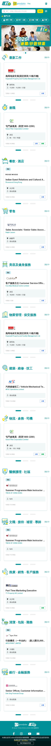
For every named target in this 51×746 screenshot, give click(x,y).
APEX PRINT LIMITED (13, 643)
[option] (25, 79)
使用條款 (25, 740)
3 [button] (33, 100)
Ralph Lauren (10, 232)
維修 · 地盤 (33, 20)
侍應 (44, 20)
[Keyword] (22, 11)
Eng (29, 4)
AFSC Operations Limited (15, 389)
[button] (5, 11)
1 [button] (18, 100)
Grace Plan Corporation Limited (17, 129)
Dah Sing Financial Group (14, 693)
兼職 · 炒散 (7, 20)
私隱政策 (17, 740)
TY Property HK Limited (14, 593)
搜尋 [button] (40, 11)
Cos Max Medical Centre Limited (17, 286)
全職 (42, 93)
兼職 (42, 143)
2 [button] (25, 100)
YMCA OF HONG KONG (14, 493)
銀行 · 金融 (20, 20)
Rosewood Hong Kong (14, 182)
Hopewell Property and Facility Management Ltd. (23, 79)
